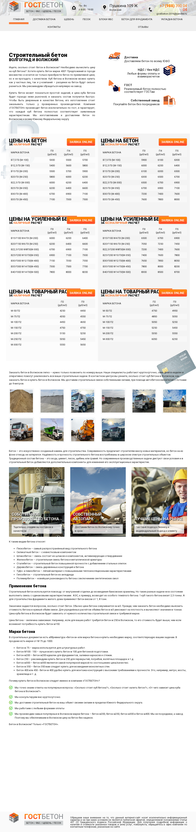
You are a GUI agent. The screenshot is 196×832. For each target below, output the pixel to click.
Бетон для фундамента (137, 19)
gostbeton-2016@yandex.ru (171, 13)
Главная (18, 19)
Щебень (69, 19)
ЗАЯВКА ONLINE (80, 142)
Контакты (54, 26)
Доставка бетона (44, 19)
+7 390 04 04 (173, 7)
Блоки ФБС (106, 19)
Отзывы (143, 26)
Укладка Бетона (172, 19)
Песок (87, 19)
